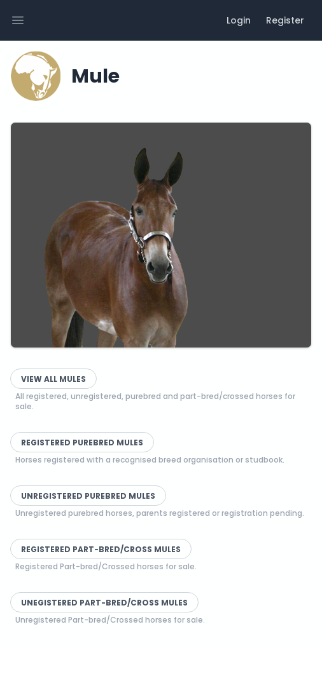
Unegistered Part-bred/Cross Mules (104, 602)
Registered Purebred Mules (82, 442)
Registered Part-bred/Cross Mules (101, 549)
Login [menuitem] (239, 20)
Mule (95, 76)
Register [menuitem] (285, 20)
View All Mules (53, 379)
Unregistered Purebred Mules (88, 495)
